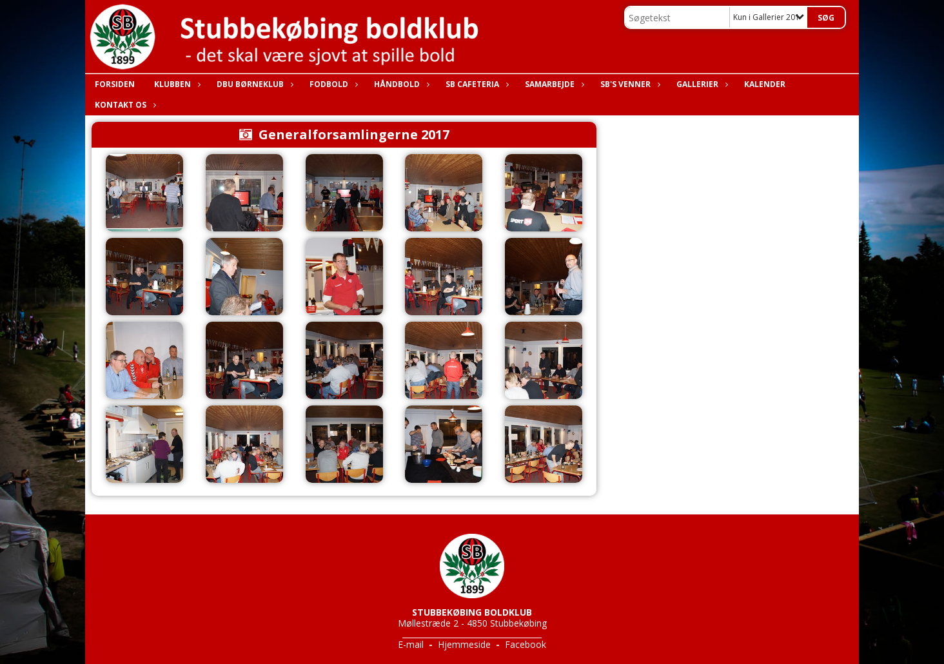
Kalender (764, 84)
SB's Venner (628, 84)
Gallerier (700, 84)
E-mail (411, 644)
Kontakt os (124, 104)
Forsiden (115, 84)
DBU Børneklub (253, 84)
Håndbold (400, 84)
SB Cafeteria (476, 84)
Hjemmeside (464, 644)
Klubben (175, 84)
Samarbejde (553, 84)
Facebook (525, 644)
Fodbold (332, 84)
